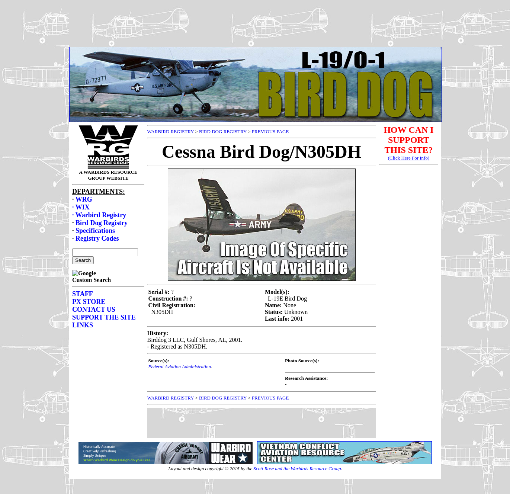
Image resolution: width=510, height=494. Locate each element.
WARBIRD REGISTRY (170, 131)
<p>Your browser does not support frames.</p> (255, 31)
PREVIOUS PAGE (270, 131)
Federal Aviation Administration (179, 366)
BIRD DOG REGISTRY (223, 131)
